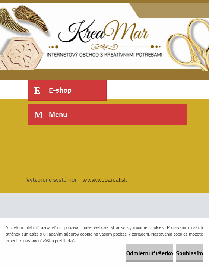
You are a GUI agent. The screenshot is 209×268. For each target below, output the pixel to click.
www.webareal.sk (104, 179)
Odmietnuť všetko (149, 253)
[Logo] (77, 36)
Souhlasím (189, 253)
